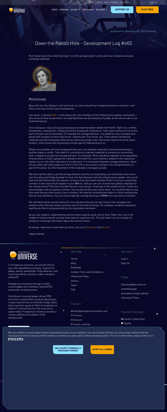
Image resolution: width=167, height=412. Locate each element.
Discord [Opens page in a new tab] (76, 320)
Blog (73, 264)
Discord (90, 228)
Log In (127, 2)
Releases (100, 10)
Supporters (90, 2)
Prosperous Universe (17, 9)
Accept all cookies (102, 349)
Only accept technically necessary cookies (68, 349)
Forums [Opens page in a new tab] (100, 2)
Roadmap (64, 10)
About (55, 10)
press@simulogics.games (135, 294)
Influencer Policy (80, 277)
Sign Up (125, 264)
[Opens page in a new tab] (133, 2)
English (154, 2)
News (106, 2)
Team (74, 286)
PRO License (88, 10)
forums (105, 228)
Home (74, 259)
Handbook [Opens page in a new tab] (114, 2)
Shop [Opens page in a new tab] (121, 2)
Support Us (122, 9)
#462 (54, 115)
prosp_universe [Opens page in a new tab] (80, 325)
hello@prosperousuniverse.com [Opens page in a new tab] (89, 312)
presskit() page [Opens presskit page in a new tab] (129, 289)
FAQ (73, 290)
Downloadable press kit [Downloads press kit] (133, 285)
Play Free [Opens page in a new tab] (147, 9)
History (74, 10)
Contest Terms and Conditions (87, 272)
